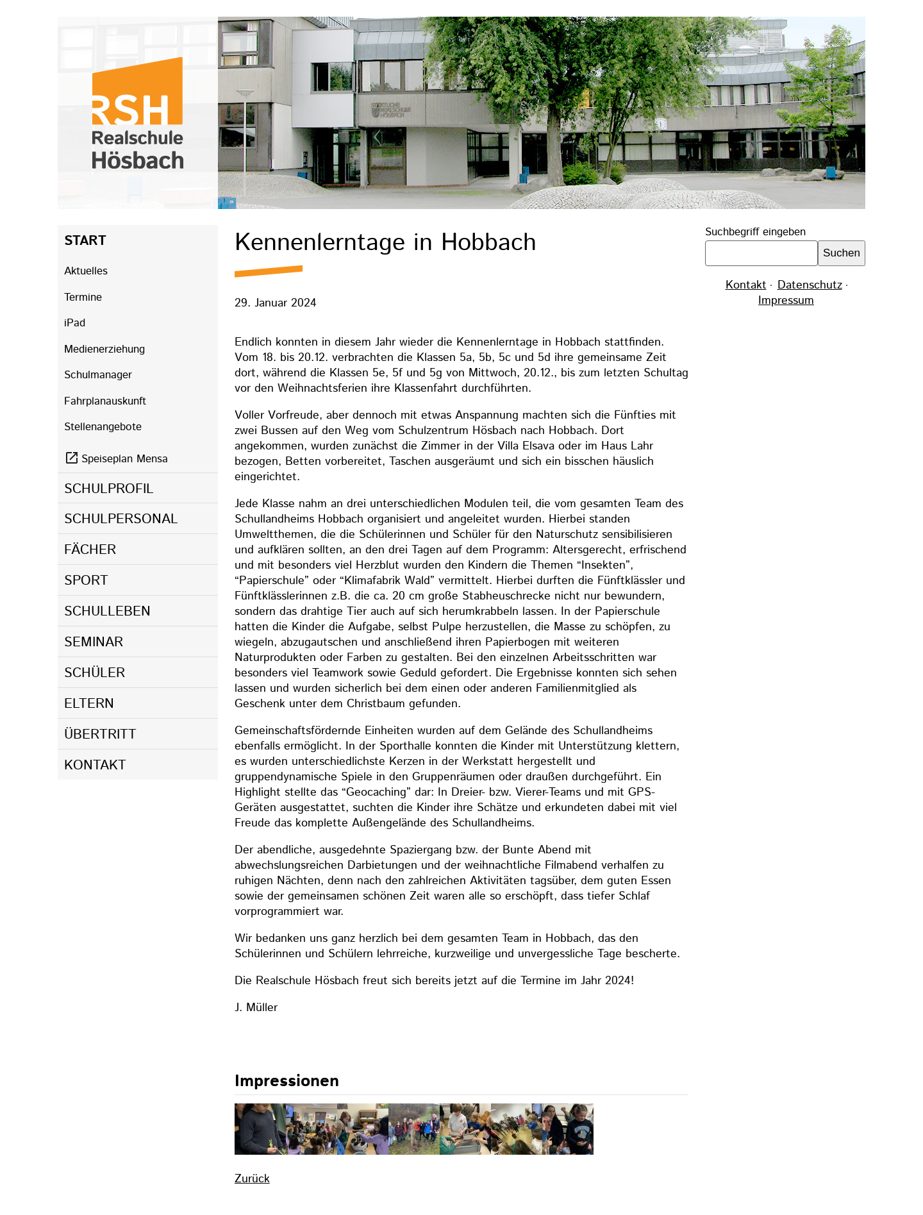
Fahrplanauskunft (105, 401)
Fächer (90, 550)
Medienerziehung (104, 349)
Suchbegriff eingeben (755, 232)
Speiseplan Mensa (124, 459)
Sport (86, 581)
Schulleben (107, 611)
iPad (74, 323)
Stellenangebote (103, 427)
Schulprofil (109, 489)
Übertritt (100, 734)
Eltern (89, 704)
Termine (83, 297)
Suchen (841, 253)
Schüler (94, 673)
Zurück (252, 1179)
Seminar (93, 642)
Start (85, 241)
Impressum (786, 300)
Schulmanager (98, 375)
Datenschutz (809, 285)
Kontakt (95, 765)
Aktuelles (86, 271)
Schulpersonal (121, 519)
